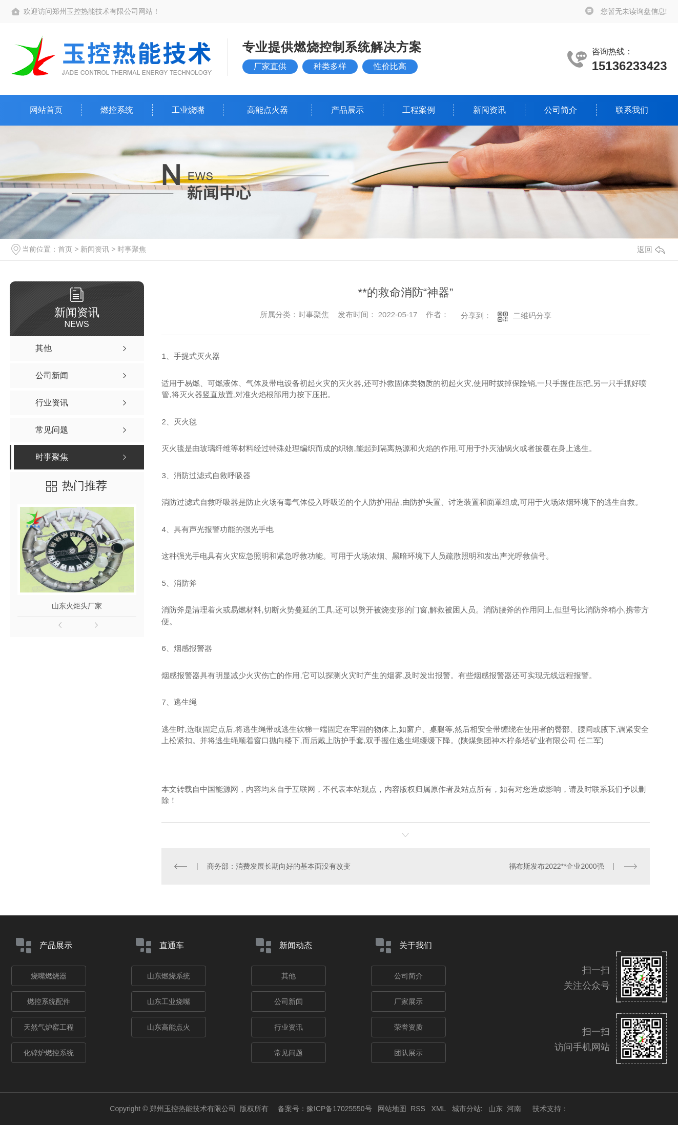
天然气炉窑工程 (49, 1027)
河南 (514, 1108)
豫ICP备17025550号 (339, 1108)
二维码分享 (532, 315)
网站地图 (392, 1108)
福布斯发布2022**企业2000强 (556, 866)
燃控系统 (116, 110)
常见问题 (288, 1053)
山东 (495, 1108)
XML (440, 1108)
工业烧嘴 (188, 110)
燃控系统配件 (48, 1001)
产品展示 (347, 110)
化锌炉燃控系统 (49, 1053)
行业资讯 (288, 1027)
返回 (651, 249)
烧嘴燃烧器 (49, 976)
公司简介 (560, 110)
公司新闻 (288, 1001)
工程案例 (418, 110)
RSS (418, 1108)
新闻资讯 (489, 110)
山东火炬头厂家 (77, 606)
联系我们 (631, 110)
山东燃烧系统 (168, 976)
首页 (65, 249)
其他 (288, 976)
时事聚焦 (131, 249)
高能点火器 (267, 110)
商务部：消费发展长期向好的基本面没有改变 (279, 866)
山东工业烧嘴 (168, 1001)
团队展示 (408, 1053)
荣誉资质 (408, 1027)
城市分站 (466, 1108)
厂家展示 (408, 1001)
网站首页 (46, 110)
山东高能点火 (168, 1027)
